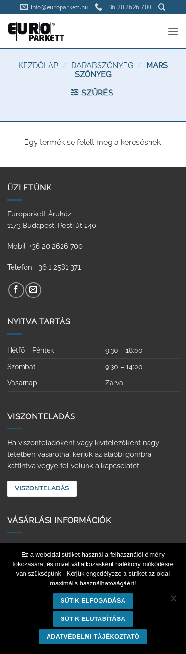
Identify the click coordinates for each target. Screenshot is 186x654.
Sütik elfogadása (93, 600)
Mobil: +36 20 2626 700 (45, 246)
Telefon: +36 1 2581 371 (44, 267)
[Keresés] (161, 7)
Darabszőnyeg (102, 65)
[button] (173, 31)
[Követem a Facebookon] (16, 290)
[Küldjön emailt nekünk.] (33, 290)
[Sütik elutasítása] (173, 601)
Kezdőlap (38, 65)
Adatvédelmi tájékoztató (93, 636)
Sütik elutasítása (93, 619)
